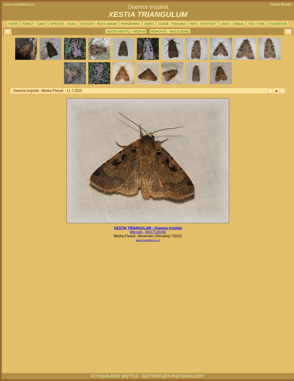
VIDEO (149, 24)
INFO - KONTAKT (203, 24)
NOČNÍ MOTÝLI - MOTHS (126, 31)
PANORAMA (130, 24)
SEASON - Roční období (98, 24)
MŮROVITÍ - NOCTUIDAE (170, 31)
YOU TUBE (256, 24)
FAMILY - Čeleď (34, 24)
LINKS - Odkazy (232, 24)
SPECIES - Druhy (63, 24)
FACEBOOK (278, 24)
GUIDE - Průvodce (171, 24)
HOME (13, 24)
